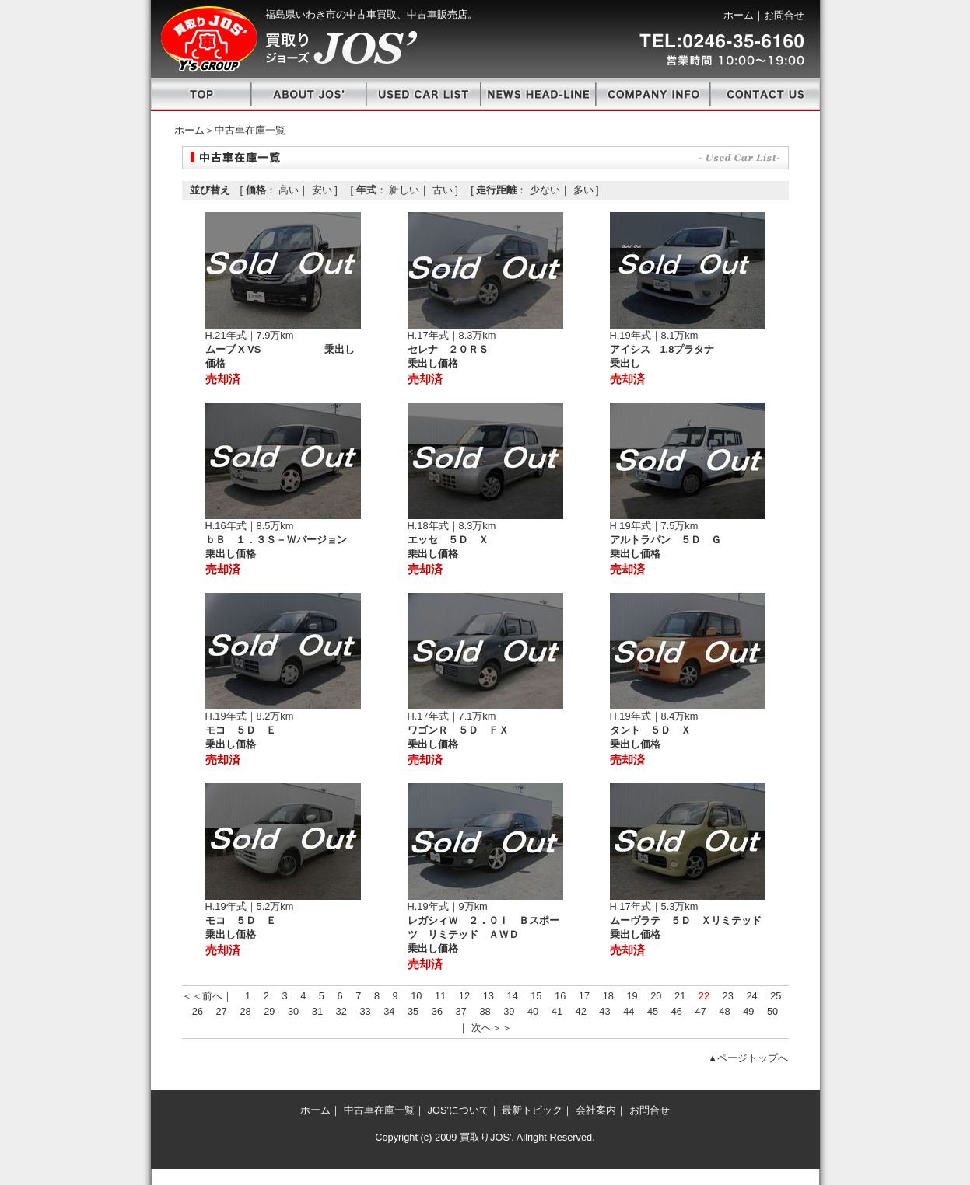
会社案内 (596, 1110)
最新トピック (532, 1110)
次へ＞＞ (491, 1027)
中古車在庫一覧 (379, 1110)
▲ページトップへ (748, 1058)
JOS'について (458, 1110)
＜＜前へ (202, 996)
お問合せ (784, 15)
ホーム (738, 15)
